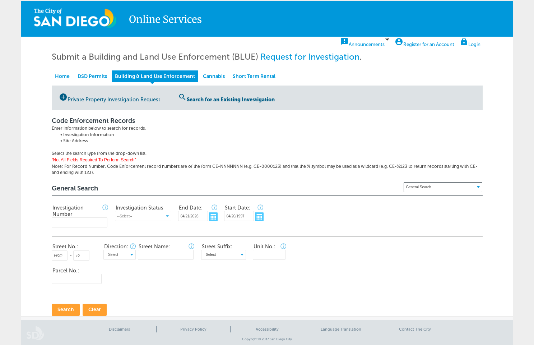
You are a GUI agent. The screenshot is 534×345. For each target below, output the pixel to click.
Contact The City (415, 329)
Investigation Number (68, 210)
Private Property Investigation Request (109, 98)
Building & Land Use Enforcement (155, 76)
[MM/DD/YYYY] (193, 216)
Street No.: (65, 246)
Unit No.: (264, 246)
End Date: (191, 207)
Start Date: (237, 207)
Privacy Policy (193, 329)
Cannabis (214, 76)
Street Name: (154, 246)
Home (62, 76)
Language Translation (341, 329)
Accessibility (267, 329)
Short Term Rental (254, 76)
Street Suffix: (217, 246)
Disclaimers (119, 329)
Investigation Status (139, 207)
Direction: (116, 246)
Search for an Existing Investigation (226, 98)
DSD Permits (92, 76)
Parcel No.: (65, 270)
